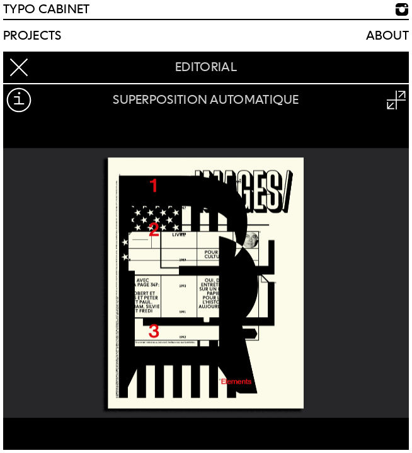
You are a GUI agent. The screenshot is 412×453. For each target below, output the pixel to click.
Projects (32, 36)
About (387, 36)
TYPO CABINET (46, 9)
